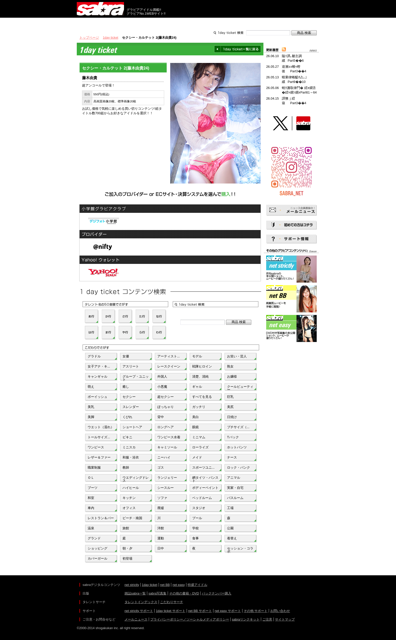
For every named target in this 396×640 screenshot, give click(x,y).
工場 (230, 508)
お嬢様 (232, 376)
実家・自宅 (235, 488)
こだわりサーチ (171, 602)
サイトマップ (285, 619)
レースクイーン (168, 366)
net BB (165, 585)
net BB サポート (200, 611)
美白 (195, 417)
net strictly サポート (139, 611)
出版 (101, 22)
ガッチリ (198, 407)
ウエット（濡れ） (101, 427)
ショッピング (97, 548)
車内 (91, 508)
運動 (160, 538)
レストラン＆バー (101, 518)
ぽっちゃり (165, 407)
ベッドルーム (202, 498)
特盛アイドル (197, 585)
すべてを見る (202, 397)
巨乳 (230, 397)
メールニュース (136, 619)
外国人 (162, 376)
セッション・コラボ (240, 549)
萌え (91, 386)
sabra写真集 (157, 593)
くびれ (127, 417)
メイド (197, 457)
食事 (195, 538)
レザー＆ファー (99, 457)
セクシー (129, 397)
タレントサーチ (198, 22)
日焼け (232, 417)
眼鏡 (195, 427)
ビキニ (127, 437)
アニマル (233, 477)
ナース (232, 457)
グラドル (94, 356)
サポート (246, 22)
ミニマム (198, 437)
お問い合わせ (280, 611)
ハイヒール (130, 488)
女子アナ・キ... (99, 366)
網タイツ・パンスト (205, 479)
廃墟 (160, 508)
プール (197, 518)
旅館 (125, 528)
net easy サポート (228, 611)
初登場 (127, 558)
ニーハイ (163, 457)
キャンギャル (97, 376)
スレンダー (130, 407)
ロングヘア (165, 427)
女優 (125, 356)
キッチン (129, 498)
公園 (230, 528)
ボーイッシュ (97, 397)
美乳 (91, 407)
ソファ (162, 498)
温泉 (91, 528)
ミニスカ (129, 447)
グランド (94, 538)
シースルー (165, 488)
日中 (160, 548)
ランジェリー (167, 477)
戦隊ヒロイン (202, 366)
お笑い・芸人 (237, 356)
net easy (178, 585)
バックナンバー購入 (216, 593)
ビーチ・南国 (132, 518)
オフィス (129, 508)
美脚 (91, 417)
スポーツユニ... (203, 467)
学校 (195, 528)
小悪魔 (162, 386)
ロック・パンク (238, 467)
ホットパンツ (237, 447)
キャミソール (167, 447)
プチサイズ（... (238, 427)
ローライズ (200, 447)
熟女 (230, 366)
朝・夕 (127, 548)
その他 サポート (256, 611)
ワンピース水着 (168, 437)
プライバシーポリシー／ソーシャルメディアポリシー (189, 619)
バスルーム (235, 498)
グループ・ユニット (135, 378)
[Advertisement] (291, 366)
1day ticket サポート (170, 611)
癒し (125, 386)
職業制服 (94, 467)
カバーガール (97, 558)
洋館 (160, 528)
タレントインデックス (141, 602)
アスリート (130, 366)
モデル (197, 356)
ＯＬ (91, 477)
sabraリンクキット (246, 619)
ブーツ (92, 488)
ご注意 (267, 619)
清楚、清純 (200, 376)
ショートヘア (132, 427)
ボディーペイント (205, 488)
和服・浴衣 (130, 457)
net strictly (132, 585)
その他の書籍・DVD (184, 593)
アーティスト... (168, 356)
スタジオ (198, 508)
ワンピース (96, 447)
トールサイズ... (99, 437)
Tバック (233, 437)
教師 (125, 467)
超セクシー (165, 397)
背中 (160, 417)
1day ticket (110, 37)
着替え (232, 538)
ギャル (197, 386)
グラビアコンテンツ (149, 22)
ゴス (160, 467)
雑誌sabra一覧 (135, 593)
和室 (91, 498)
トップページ (89, 37)
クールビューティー (240, 388)
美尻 (230, 407)
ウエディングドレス (135, 479)
